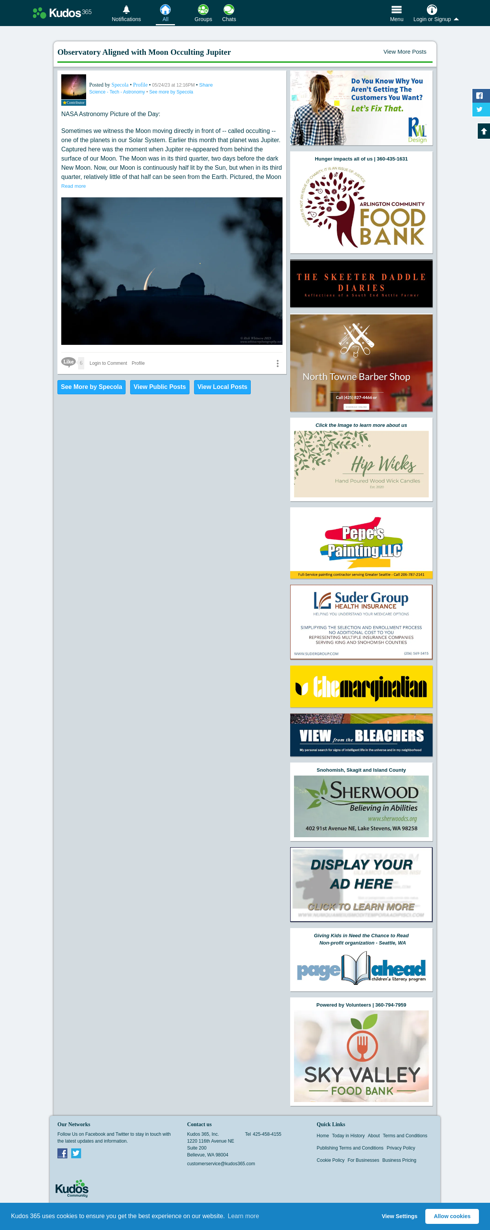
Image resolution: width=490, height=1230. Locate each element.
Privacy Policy (401, 1148)
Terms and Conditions (405, 1135)
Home (323, 1135)
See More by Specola (91, 387)
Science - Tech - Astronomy (117, 92)
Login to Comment (108, 363)
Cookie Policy (331, 1160)
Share (206, 85)
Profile (140, 85)
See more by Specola (171, 92)
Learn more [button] (243, 1216)
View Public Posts (160, 387)
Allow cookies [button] (452, 1216)
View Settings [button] (399, 1216)
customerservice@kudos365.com (221, 1163)
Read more (73, 186)
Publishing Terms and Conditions (350, 1148)
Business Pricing (399, 1160)
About (374, 1135)
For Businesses (363, 1160)
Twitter (76, 1153)
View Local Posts (222, 387)
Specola (120, 85)
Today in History (348, 1135)
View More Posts (405, 51)
